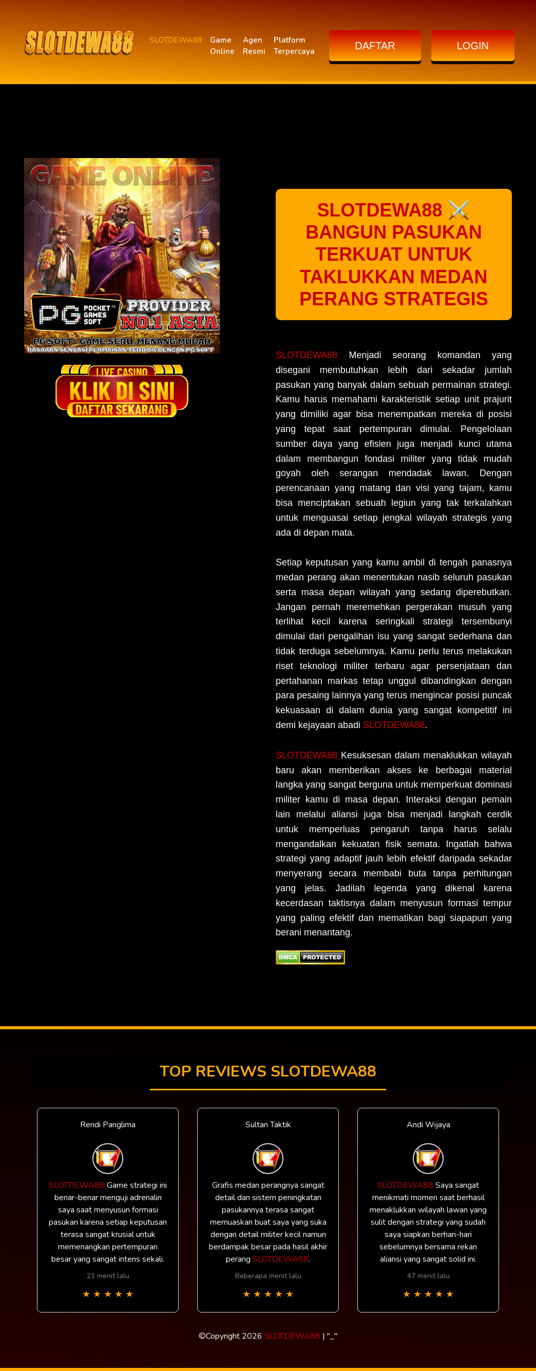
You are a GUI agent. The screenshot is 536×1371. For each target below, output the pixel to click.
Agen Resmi (254, 46)
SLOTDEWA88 (175, 40)
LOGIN (473, 45)
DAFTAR (375, 45)
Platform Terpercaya (294, 46)
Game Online (222, 46)
